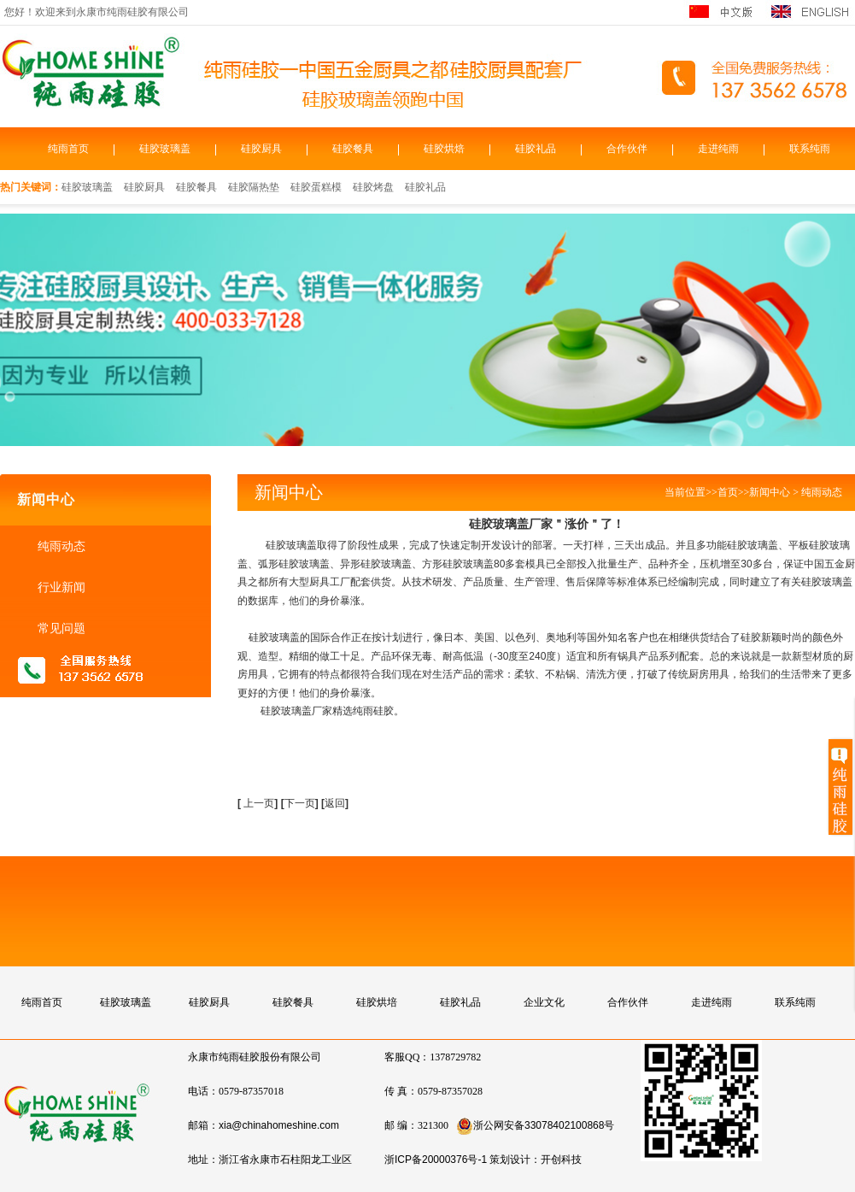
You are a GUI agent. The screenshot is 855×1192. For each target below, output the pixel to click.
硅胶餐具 (352, 149)
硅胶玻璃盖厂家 (296, 711)
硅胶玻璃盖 (164, 149)
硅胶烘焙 (444, 149)
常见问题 (59, 628)
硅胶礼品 (535, 149)
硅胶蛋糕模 (316, 187)
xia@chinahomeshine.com (279, 1125)
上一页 (258, 803)
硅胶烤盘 (373, 187)
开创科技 (561, 1160)
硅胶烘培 (376, 1002)
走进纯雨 (718, 149)
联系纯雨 (809, 149)
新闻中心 (769, 492)
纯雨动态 (59, 546)
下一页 (301, 803)
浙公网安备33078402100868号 (535, 1125)
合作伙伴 (626, 149)
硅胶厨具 (261, 149)
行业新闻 (59, 587)
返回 (335, 803)
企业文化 (544, 1002)
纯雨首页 (68, 149)
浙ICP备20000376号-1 (435, 1160)
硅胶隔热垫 (253, 187)
